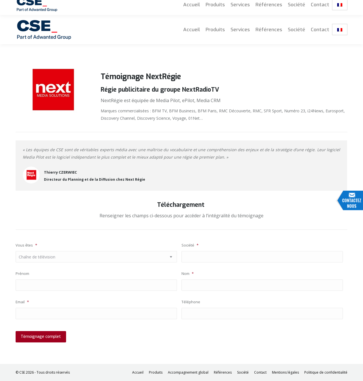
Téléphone (191, 301)
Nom (188, 273)
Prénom (22, 273)
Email (22, 301)
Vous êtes (26, 245)
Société (190, 245)
